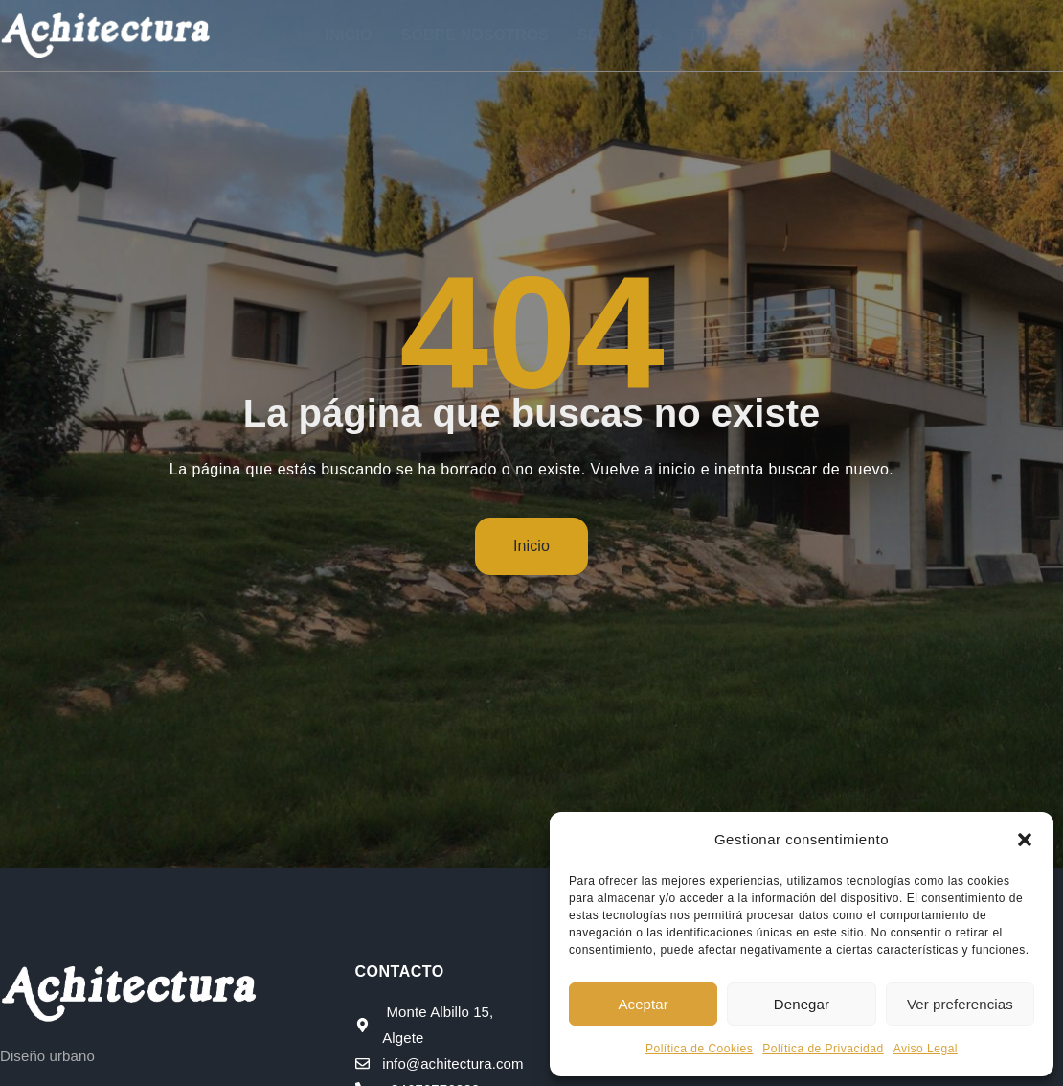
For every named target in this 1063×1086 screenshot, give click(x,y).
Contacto (958, 35)
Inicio (349, 35)
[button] (1024, 839)
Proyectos (751, 35)
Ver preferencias (960, 1004)
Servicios (619, 35)
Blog (863, 35)
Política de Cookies (699, 1048)
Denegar (801, 1004)
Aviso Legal (925, 1048)
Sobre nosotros (475, 35)
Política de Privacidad (822, 1048)
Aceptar (642, 1004)
